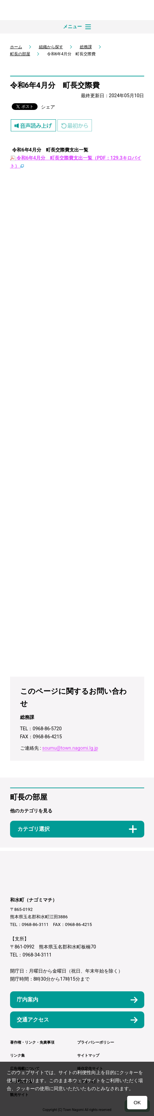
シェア (48, 107)
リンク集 (17, 1055)
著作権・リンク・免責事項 (32, 1042)
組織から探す (51, 47)
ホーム (16, 47)
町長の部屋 (20, 54)
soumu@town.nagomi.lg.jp (70, 748)
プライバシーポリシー (95, 1042)
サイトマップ (88, 1055)
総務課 (86, 47)
